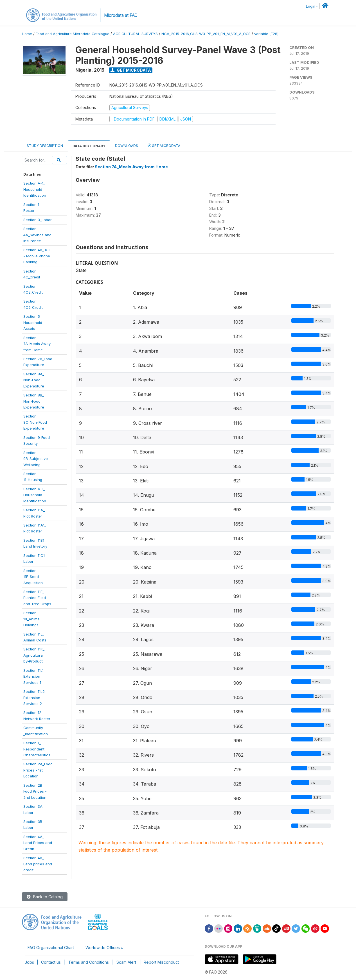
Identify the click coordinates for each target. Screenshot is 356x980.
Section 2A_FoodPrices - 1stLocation (38, 770)
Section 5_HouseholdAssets (32, 322)
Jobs (29, 962)
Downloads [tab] (126, 146)
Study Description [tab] (45, 146)
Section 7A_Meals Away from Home (131, 166)
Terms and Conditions (88, 962)
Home (27, 34)
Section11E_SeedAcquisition (33, 576)
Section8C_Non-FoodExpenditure (35, 422)
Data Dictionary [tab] (89, 146)
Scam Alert (126, 962)
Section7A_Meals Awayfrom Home (37, 343)
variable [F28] (266, 34)
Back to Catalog (45, 896)
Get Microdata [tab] (164, 145)
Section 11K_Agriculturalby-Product (33, 655)
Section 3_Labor (37, 219)
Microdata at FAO (121, 15)
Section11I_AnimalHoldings (31, 619)
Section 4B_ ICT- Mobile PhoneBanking (37, 256)
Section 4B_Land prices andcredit (37, 864)
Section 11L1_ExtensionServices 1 (34, 676)
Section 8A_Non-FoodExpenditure (33, 380)
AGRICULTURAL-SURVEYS (135, 34)
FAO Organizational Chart (51, 947)
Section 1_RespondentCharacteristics (36, 749)
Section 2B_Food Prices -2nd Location (35, 791)
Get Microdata (131, 70)
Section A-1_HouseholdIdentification (34, 495)
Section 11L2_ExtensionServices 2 (34, 697)
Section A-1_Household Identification (34, 189)
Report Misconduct (161, 962)
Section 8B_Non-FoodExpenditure (33, 401)
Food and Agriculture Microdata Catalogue (72, 34)
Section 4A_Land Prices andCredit (37, 842)
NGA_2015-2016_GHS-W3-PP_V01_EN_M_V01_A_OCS (206, 34)
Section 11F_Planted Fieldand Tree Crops (37, 597)
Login (310, 6)
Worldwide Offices (102, 947)
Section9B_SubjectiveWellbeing (35, 458)
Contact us (51, 962)
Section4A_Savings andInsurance (37, 234)
